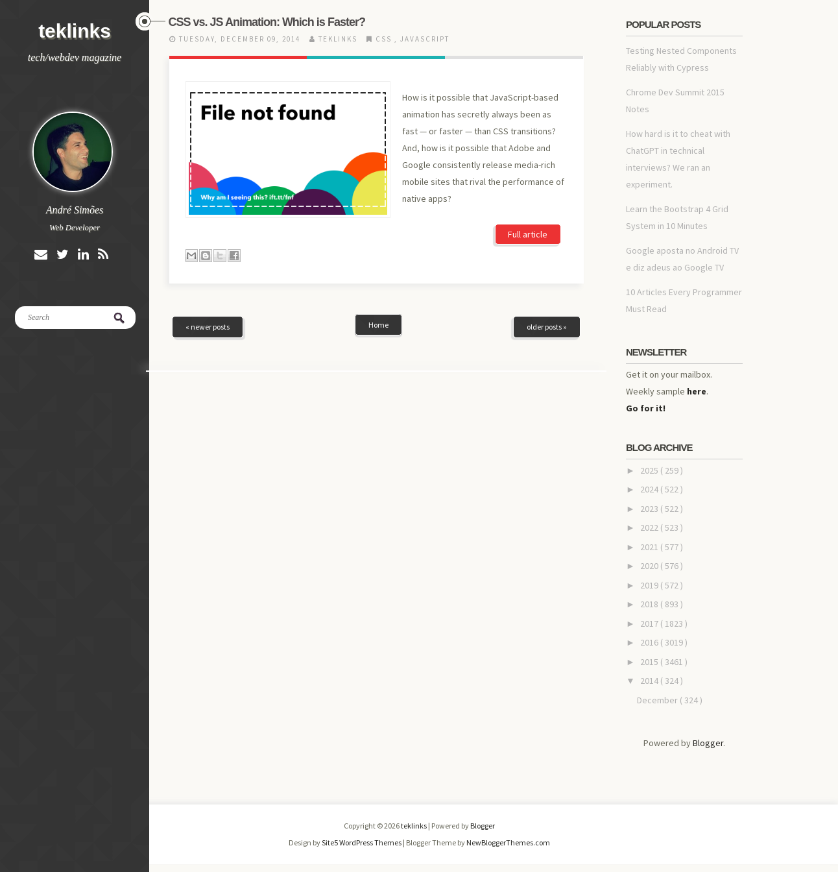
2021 (650, 547)
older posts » (547, 327)
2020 (650, 566)
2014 (650, 680)
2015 (650, 662)
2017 (650, 623)
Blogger (708, 743)
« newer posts (208, 327)
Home (378, 325)
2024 (650, 489)
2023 (650, 509)
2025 (650, 470)
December (658, 700)
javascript (424, 38)
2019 (650, 585)
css (385, 38)
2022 (650, 527)
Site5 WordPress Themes (362, 842)
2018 (650, 604)
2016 (650, 642)
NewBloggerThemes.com (508, 842)
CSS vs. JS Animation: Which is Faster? (267, 22)
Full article (527, 234)
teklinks (74, 31)
